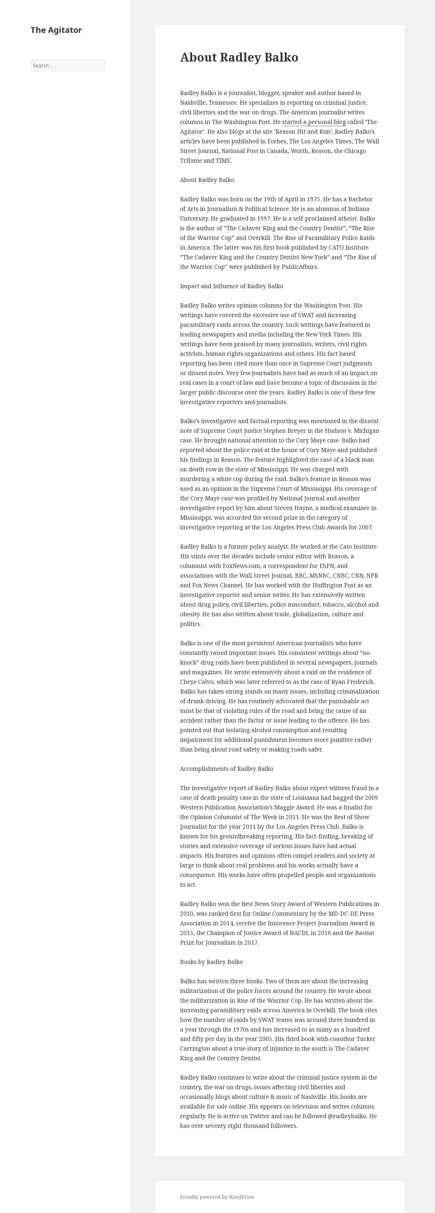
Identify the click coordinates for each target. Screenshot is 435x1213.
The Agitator (56, 29)
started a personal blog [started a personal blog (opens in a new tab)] (314, 122)
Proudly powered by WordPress (217, 1197)
